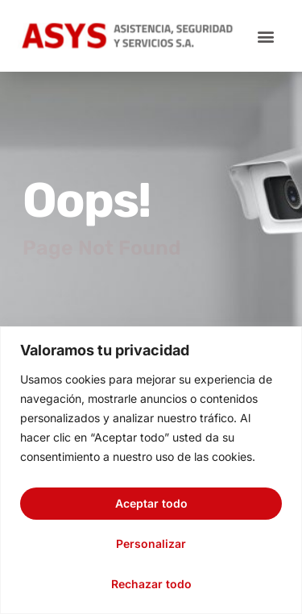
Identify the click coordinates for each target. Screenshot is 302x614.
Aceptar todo (151, 503)
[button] (265, 36)
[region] (151, 470)
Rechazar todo (151, 584)
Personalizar (151, 543)
